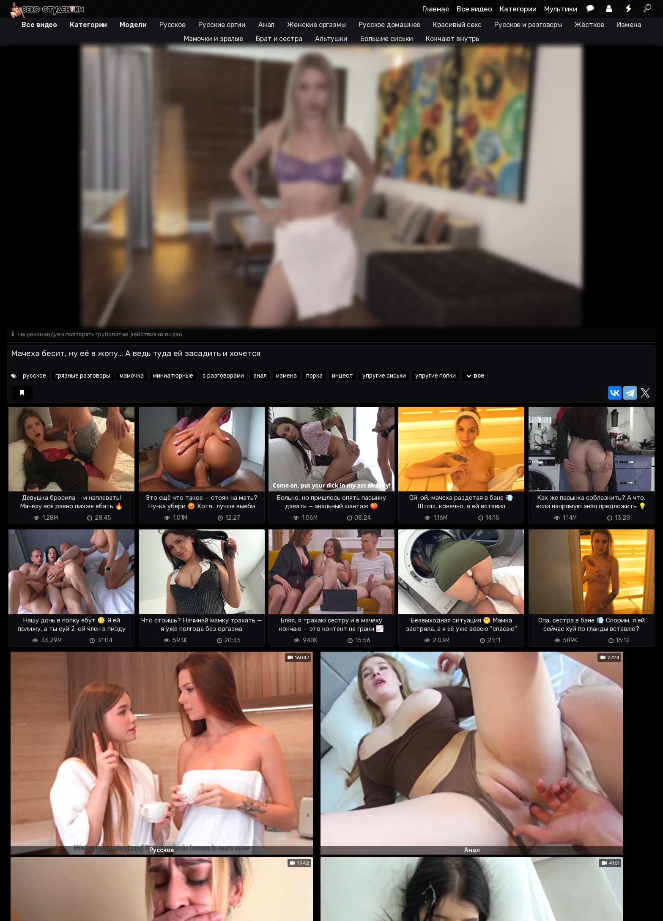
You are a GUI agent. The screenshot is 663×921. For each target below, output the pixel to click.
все (474, 376)
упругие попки (435, 376)
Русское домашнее (389, 25)
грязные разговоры (82, 376)
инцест (342, 376)
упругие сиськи (384, 376)
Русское (172, 25)
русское (34, 376)
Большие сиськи (386, 39)
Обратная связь (95, 909)
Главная (435, 9)
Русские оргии (222, 25)
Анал (266, 25)
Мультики (560, 9)
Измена (628, 25)
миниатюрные (173, 376)
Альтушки (331, 39)
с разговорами (223, 376)
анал (260, 376)
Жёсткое (589, 25)
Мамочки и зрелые (213, 39)
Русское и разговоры (528, 25)
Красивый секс (457, 25)
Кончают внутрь (452, 39)
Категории (518, 9)
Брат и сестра (279, 39)
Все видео (474, 9)
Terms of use (50, 909)
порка (314, 376)
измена (286, 376)
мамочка (132, 376)
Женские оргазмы (316, 25)
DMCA (20, 909)
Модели (133, 25)
